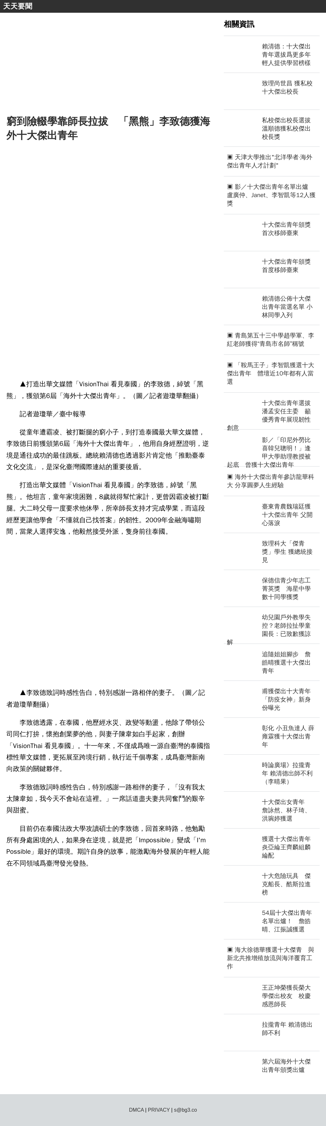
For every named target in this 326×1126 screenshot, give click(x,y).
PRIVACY (159, 1110)
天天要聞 (17, 6)
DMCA (136, 1110)
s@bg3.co (185, 1110)
